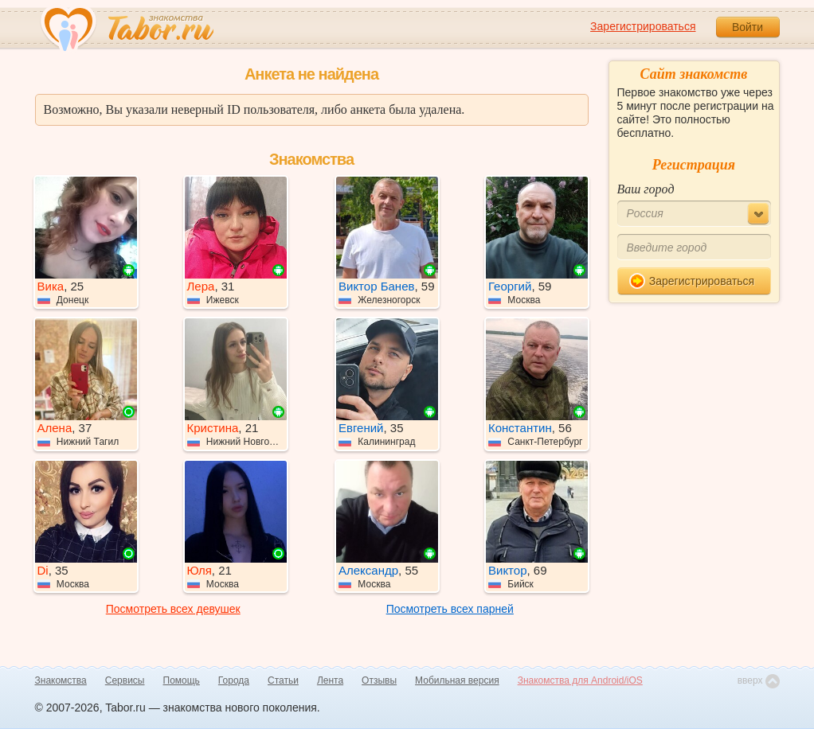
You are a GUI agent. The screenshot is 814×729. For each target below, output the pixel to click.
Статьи (283, 680)
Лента (330, 680)
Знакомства (61, 680)
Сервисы (125, 680)
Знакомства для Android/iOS (580, 680)
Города (233, 680)
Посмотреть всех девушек (173, 608)
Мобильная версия (457, 680)
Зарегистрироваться (642, 26)
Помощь (181, 680)
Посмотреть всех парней (450, 608)
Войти (747, 27)
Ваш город (646, 189)
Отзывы (379, 680)
